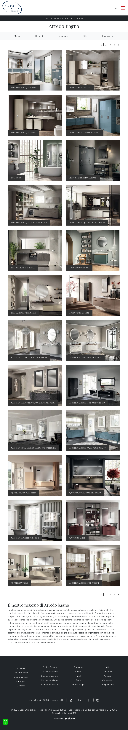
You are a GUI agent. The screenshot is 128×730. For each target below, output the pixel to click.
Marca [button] (17, 36)
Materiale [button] (63, 36)
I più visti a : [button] (108, 36)
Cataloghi (20, 681)
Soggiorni (78, 667)
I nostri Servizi (21, 672)
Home (46, 18)
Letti (107, 667)
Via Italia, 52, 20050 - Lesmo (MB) (46, 700)
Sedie (78, 680)
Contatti (21, 685)
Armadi (107, 675)
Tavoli (78, 675)
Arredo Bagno (77, 18)
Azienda (21, 668)
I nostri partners (20, 677)
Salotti (78, 671)
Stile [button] (85, 36)
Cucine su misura (49, 680)
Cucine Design (49, 667)
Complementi (107, 684)
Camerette (107, 680)
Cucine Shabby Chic (50, 684)
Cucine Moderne (50, 671)
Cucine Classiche (49, 675)
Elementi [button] (39, 36)
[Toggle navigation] (122, 8)
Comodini (107, 671)
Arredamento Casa (60, 18)
